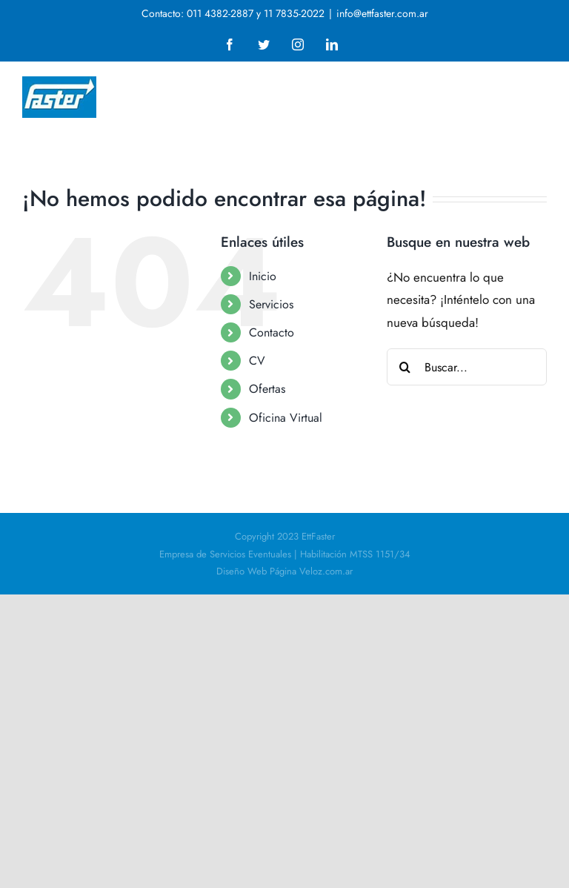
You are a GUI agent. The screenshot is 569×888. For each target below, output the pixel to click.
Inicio (262, 276)
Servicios (271, 304)
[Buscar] (405, 366)
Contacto (271, 332)
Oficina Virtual (285, 417)
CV (257, 360)
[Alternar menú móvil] (539, 85)
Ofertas (267, 388)
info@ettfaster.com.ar (382, 13)
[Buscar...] (467, 366)
